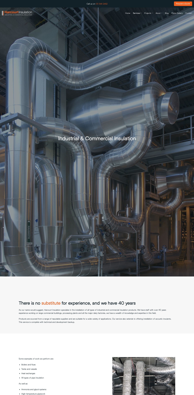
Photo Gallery (177, 13)
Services (137, 13)
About (159, 13)
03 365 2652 (102, 4)
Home (127, 13)
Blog (167, 13)
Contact (188, 13)
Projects (148, 13)
